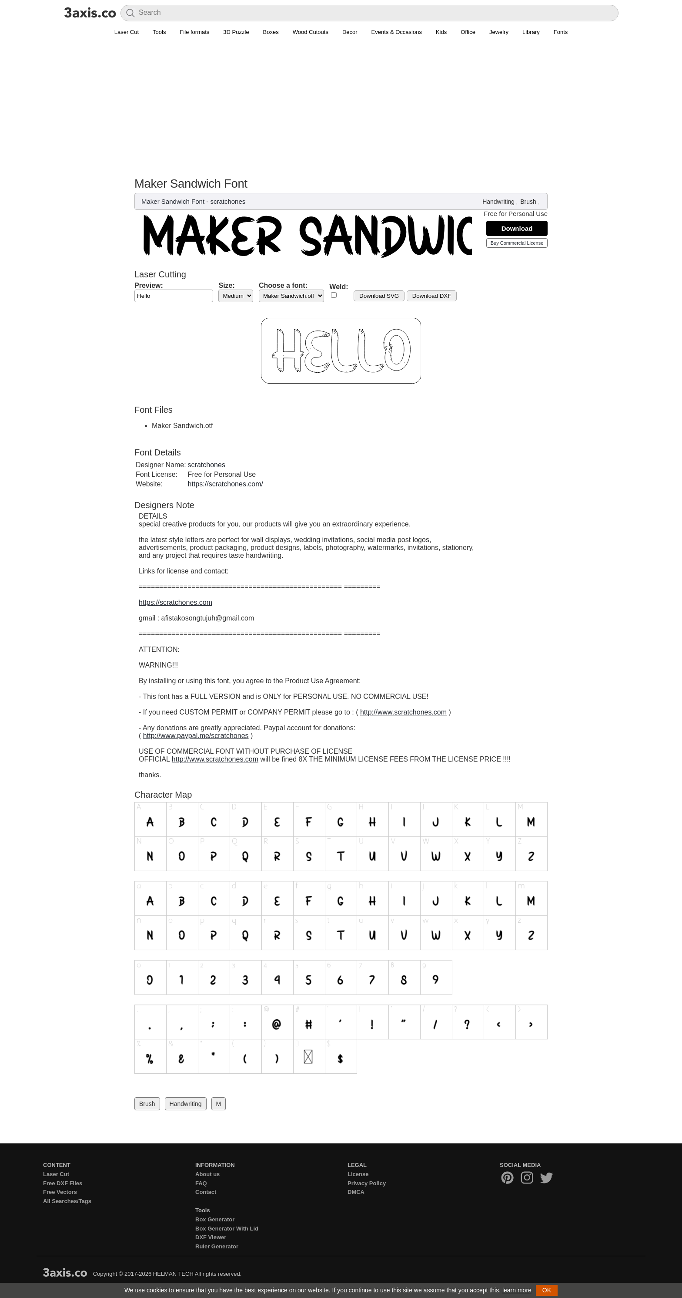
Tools (159, 32)
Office (468, 32)
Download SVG (379, 296)
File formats (194, 32)
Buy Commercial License (517, 243)
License (358, 1174)
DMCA (356, 1192)
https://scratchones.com (175, 602)
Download (517, 228)
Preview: (148, 285)
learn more (517, 1290)
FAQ (201, 1183)
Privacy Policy (367, 1183)
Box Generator (214, 1219)
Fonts (561, 32)
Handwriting (498, 201)
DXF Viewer (210, 1237)
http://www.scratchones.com (403, 712)
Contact (205, 1192)
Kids (441, 32)
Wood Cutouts (310, 32)
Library (531, 32)
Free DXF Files (62, 1183)
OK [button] (546, 1290)
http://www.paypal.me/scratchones (196, 735)
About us (207, 1174)
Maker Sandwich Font (172, 201)
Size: (226, 285)
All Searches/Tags (67, 1201)
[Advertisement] (341, 111)
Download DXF (431, 296)
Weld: (338, 286)
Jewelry (498, 32)
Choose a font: (283, 285)
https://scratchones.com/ (225, 484)
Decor (350, 32)
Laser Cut (126, 32)
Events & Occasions (396, 32)
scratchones (227, 201)
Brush (528, 201)
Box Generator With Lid (226, 1228)
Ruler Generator (216, 1246)
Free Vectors (60, 1192)
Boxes (271, 32)
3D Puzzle (236, 32)
